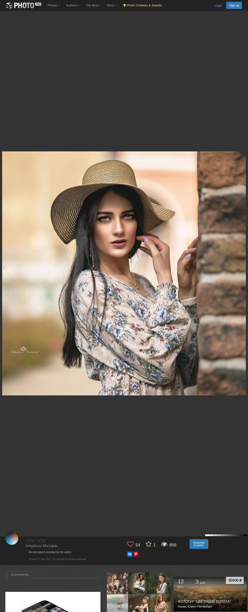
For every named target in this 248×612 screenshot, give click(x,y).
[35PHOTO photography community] (23, 5)
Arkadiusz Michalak (42, 546)
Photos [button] (54, 5)
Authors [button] (72, 5)
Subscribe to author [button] (199, 544)
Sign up (234, 5)
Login (218, 5)
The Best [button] (93, 5)
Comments (19, 575)
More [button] (112, 5)
